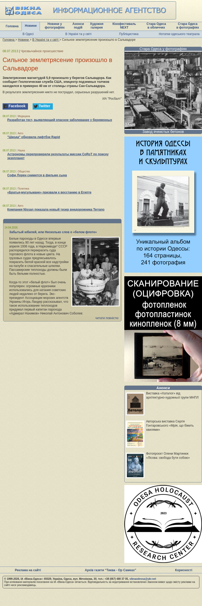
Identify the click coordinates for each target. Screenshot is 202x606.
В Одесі (28, 34)
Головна (12, 26)
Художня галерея (97, 25)
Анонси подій (78, 25)
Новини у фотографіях (55, 25)
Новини (31, 26)
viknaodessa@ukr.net (142, 578)
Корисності (183, 570)
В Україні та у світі (78, 34)
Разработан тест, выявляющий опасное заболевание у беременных (59, 120)
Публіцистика (129, 34)
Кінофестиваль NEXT (124, 25)
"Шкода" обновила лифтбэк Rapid (33, 137)
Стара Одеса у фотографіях (163, 49)
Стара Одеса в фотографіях (187, 25)
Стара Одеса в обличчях (156, 25)
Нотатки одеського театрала (179, 34)
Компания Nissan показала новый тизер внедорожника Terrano (55, 209)
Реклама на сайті (28, 570)
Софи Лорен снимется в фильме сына (37, 175)
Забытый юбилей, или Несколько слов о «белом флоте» (53, 232)
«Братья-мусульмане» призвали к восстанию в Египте (49, 192)
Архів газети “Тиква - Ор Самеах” (110, 570)
